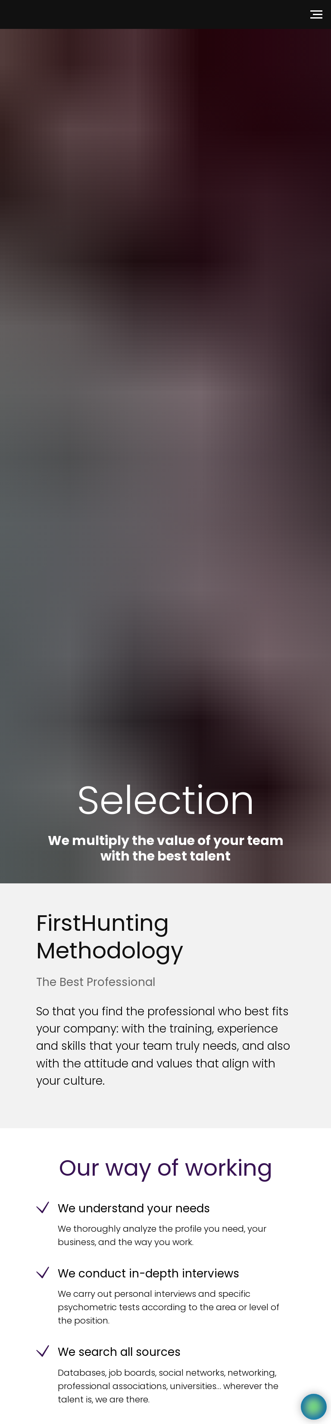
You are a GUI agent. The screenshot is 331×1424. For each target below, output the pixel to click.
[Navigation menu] (316, 14)
